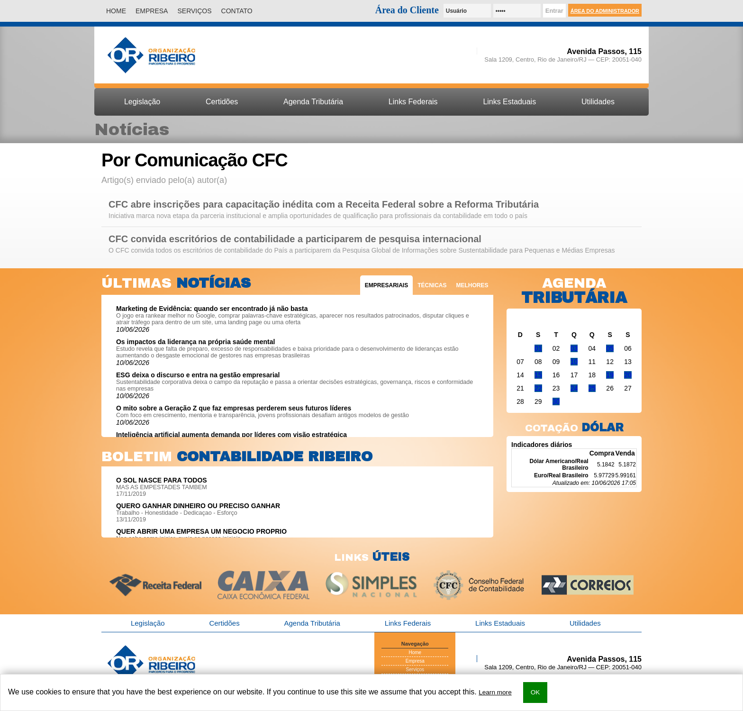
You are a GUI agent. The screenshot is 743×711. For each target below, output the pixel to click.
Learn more (495, 692)
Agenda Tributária (313, 102)
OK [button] (535, 692)
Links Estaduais (509, 102)
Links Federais (413, 102)
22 (538, 388)
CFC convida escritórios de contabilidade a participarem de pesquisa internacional (295, 239)
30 (556, 401)
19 (610, 375)
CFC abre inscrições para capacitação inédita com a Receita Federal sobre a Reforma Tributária (324, 205)
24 (574, 388)
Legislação (142, 102)
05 (610, 348)
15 (538, 375)
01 (538, 348)
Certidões (222, 102)
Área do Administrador (605, 11)
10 (574, 361)
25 (592, 388)
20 (628, 375)
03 (574, 348)
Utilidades (598, 102)
